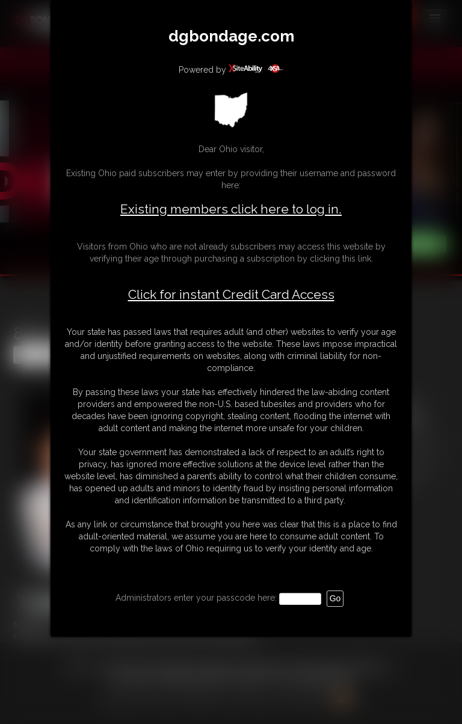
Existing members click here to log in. (231, 208)
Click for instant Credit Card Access (231, 295)
